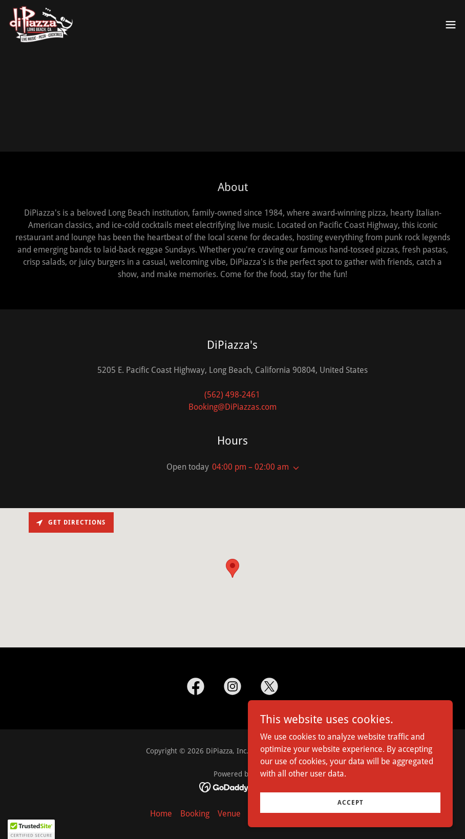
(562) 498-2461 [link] (232, 395)
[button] (450, 24)
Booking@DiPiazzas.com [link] (232, 407)
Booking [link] (194, 814)
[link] (40, 24)
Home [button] (161, 814)
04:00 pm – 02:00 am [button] (250, 467)
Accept (350, 802)
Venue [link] (229, 814)
